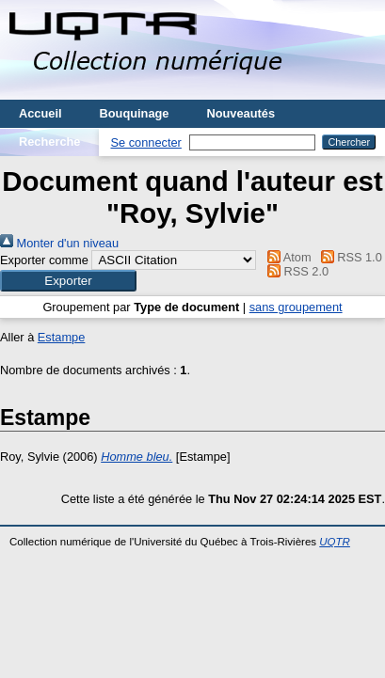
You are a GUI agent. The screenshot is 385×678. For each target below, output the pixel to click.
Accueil (40, 113)
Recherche (49, 141)
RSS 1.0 (348, 257)
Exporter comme (44, 260)
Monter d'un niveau (59, 243)
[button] (68, 281)
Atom (287, 257)
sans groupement (296, 307)
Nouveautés (240, 113)
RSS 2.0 (295, 271)
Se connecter (145, 142)
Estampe (62, 337)
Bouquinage (134, 113)
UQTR (334, 541)
